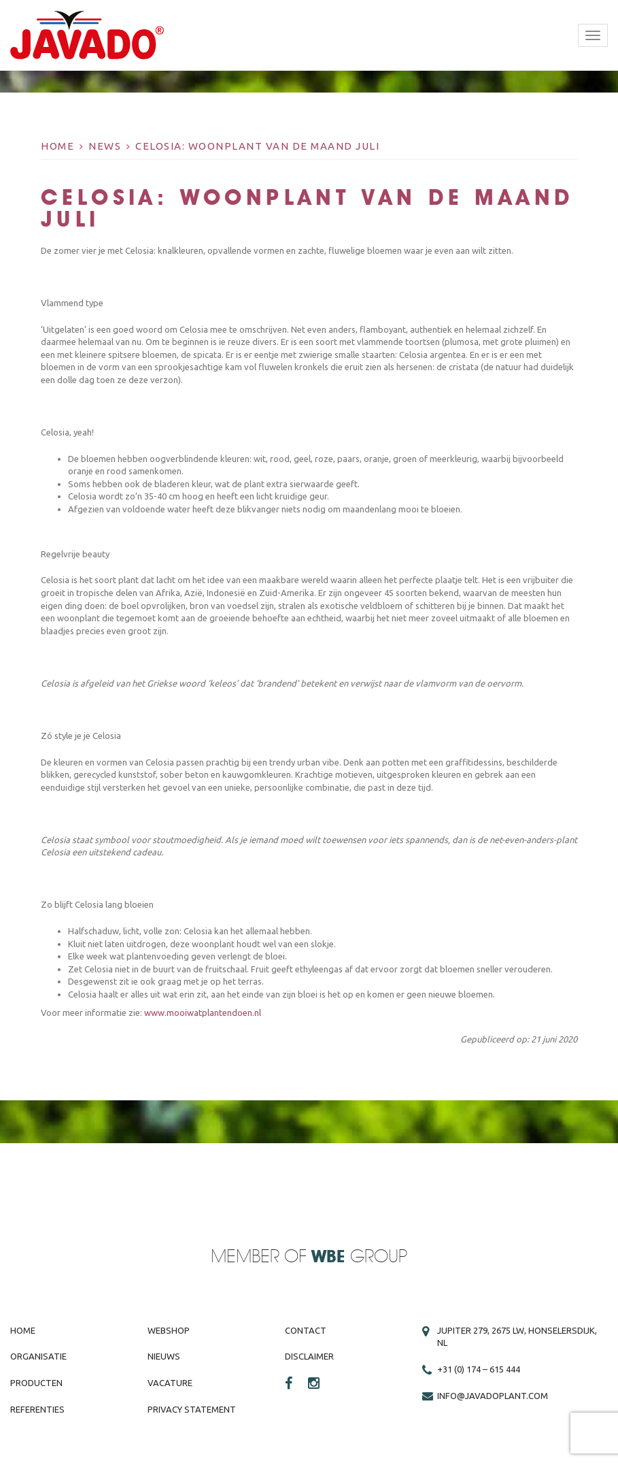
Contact (305, 1330)
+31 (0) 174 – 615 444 (478, 1369)
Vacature (170, 1382)
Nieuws (164, 1356)
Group (359, 1257)
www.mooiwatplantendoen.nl (202, 1012)
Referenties (37, 1409)
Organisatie (38, 1356)
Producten (36, 1382)
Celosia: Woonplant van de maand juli (257, 146)
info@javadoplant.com (492, 1395)
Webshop (169, 1330)
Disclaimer (309, 1356)
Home (57, 146)
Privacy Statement (192, 1409)
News (104, 146)
